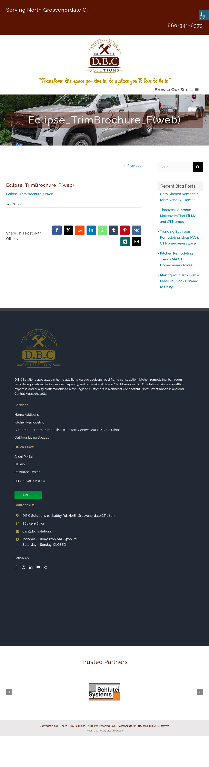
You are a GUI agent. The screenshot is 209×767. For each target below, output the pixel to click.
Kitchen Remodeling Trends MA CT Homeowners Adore (176, 259)
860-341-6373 (185, 25)
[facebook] (16, 567)
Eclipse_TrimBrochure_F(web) (30, 194)
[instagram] (23, 567)
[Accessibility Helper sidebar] (204, 15)
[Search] (198, 167)
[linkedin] (30, 567)
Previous (134, 165)
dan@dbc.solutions (37, 531)
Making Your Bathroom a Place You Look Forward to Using (179, 281)
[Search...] (175, 167)
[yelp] (45, 567)
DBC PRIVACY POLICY (30, 481)
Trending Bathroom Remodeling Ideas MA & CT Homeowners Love (179, 237)
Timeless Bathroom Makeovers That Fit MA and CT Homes (178, 216)
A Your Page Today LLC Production (104, 730)
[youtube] (38, 567)
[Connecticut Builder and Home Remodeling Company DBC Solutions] (104, 37)
